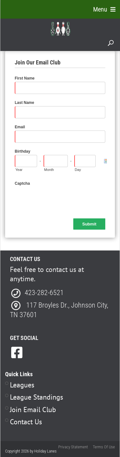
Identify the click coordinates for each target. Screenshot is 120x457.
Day (78, 170)
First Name (25, 78)
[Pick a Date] (105, 161)
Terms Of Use (104, 447)
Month (49, 170)
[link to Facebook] (16, 352)
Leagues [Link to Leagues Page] (22, 384)
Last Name (24, 102)
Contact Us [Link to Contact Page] (26, 421)
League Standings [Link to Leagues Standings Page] (36, 397)
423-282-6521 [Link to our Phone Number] (44, 293)
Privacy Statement (73, 447)
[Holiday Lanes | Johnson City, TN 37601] (60, 29)
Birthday (22, 151)
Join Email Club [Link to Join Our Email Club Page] (33, 409)
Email (20, 127)
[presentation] (63, 199)
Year (18, 170)
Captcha (22, 183)
